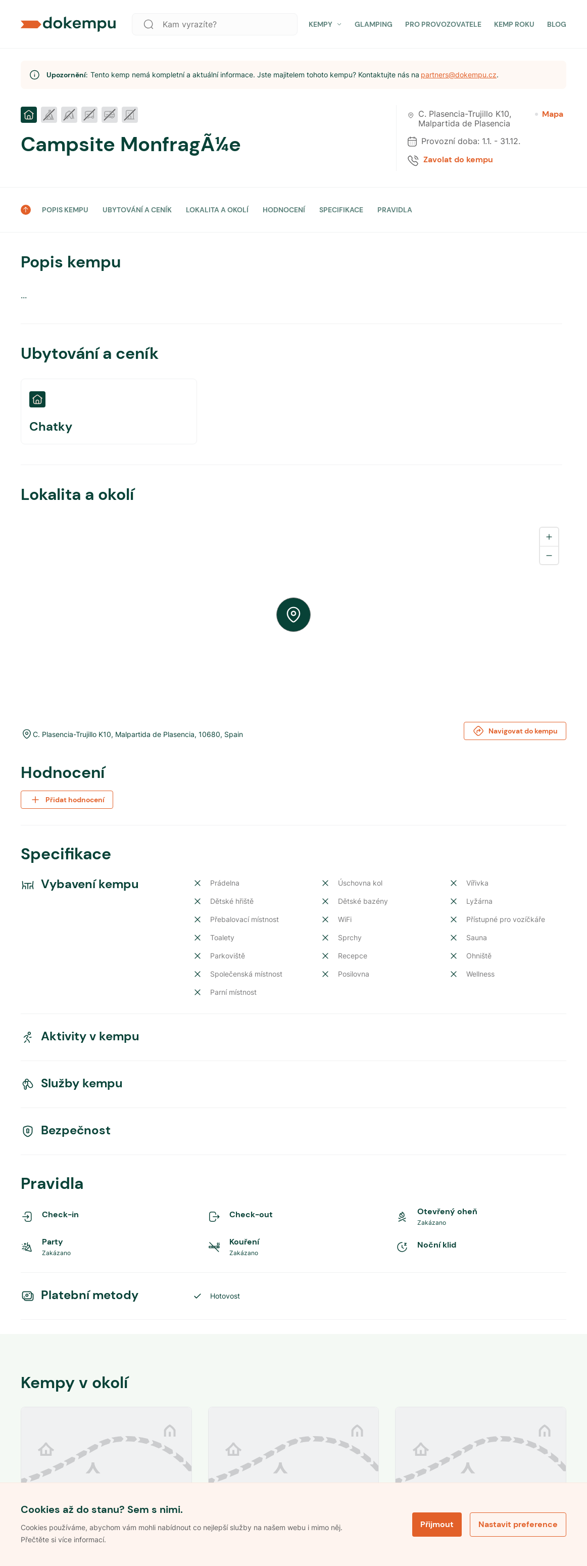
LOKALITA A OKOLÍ (217, 210)
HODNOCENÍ (284, 210)
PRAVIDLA (394, 210)
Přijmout (437, 1524)
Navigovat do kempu (515, 731)
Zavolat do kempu (458, 160)
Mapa (549, 114)
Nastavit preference (518, 1524)
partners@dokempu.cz (459, 74)
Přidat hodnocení (67, 800)
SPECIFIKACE (341, 210)
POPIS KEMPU (65, 210)
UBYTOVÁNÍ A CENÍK (137, 210)
